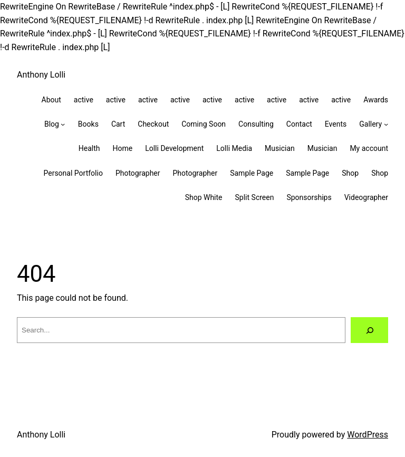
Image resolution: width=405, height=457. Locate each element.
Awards (375, 100)
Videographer (366, 197)
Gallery (370, 124)
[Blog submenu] (63, 124)
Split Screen (254, 197)
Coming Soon (203, 124)
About (51, 100)
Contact (299, 124)
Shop (350, 173)
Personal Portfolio (72, 173)
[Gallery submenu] (386, 124)
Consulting (256, 124)
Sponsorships (308, 197)
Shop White (204, 197)
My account (369, 148)
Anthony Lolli (41, 75)
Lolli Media (234, 148)
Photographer (137, 173)
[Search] (369, 330)
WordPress (367, 435)
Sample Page (251, 173)
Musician (280, 148)
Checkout (153, 124)
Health (89, 148)
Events (335, 124)
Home (122, 148)
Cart (118, 124)
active (83, 100)
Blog (51, 124)
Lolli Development (174, 148)
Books (88, 124)
